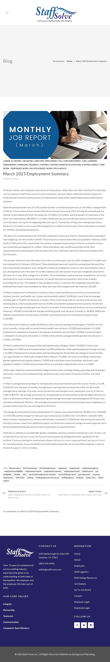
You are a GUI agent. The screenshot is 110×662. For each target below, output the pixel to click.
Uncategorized (37, 168)
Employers (79, 565)
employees (62, 468)
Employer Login (82, 601)
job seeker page (69, 440)
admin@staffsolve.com (50, 569)
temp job (79, 478)
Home (69, 61)
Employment (51, 161)
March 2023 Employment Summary (91, 61)
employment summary (52, 471)
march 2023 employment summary (42, 474)
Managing (23, 165)
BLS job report (15, 468)
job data (17, 474)
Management (10, 165)
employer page (10, 447)
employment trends (72, 471)
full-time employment (69, 161)
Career (6, 161)
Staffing (44, 165)
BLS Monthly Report (48, 468)
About (77, 559)
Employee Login (82, 607)
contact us (26, 447)
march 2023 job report (67, 474)
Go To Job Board (82, 589)
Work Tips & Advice (56, 168)
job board (100, 440)
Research (34, 165)
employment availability (13, 471)
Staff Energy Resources (85, 577)
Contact (78, 595)
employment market (33, 471)
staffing (30, 478)
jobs (24, 474)
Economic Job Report (22, 161)
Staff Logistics (81, 571)
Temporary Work (19, 168)
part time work (84, 474)
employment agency (90, 468)
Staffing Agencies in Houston (65, 165)
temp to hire (91, 478)
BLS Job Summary (30, 468)
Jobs (84, 161)
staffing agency (68, 478)
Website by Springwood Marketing (77, 654)
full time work (87, 471)
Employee (39, 161)
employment (74, 468)
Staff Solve (20, 478)
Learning (92, 161)
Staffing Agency (90, 165)
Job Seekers (80, 583)
